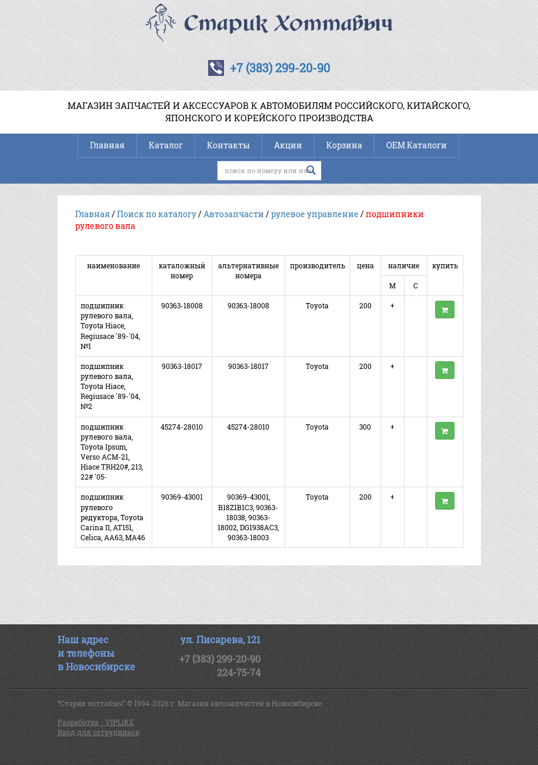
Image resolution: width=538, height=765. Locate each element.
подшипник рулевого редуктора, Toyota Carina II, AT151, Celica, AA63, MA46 (113, 517)
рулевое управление (315, 213)
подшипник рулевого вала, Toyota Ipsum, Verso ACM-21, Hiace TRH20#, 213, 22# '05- (112, 452)
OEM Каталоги (416, 145)
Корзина (344, 145)
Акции (288, 145)
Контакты (228, 145)
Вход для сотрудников (98, 732)
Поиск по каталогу (156, 213)
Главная (107, 145)
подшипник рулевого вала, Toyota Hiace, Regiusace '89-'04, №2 (110, 386)
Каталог (166, 145)
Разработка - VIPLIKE (96, 722)
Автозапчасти (233, 213)
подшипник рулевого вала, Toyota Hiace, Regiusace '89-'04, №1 (110, 326)
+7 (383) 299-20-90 (280, 67)
